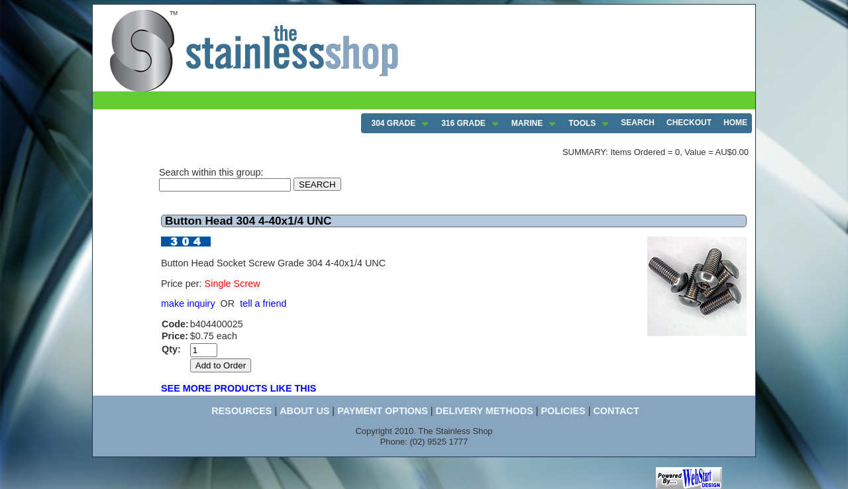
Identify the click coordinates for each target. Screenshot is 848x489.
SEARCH (638, 122)
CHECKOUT (689, 122)
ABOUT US (304, 411)
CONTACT (616, 411)
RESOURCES (241, 411)
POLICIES (563, 411)
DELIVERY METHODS (484, 411)
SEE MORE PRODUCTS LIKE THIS (238, 388)
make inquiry (188, 303)
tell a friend (263, 303)
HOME (735, 122)
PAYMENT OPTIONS (382, 411)
